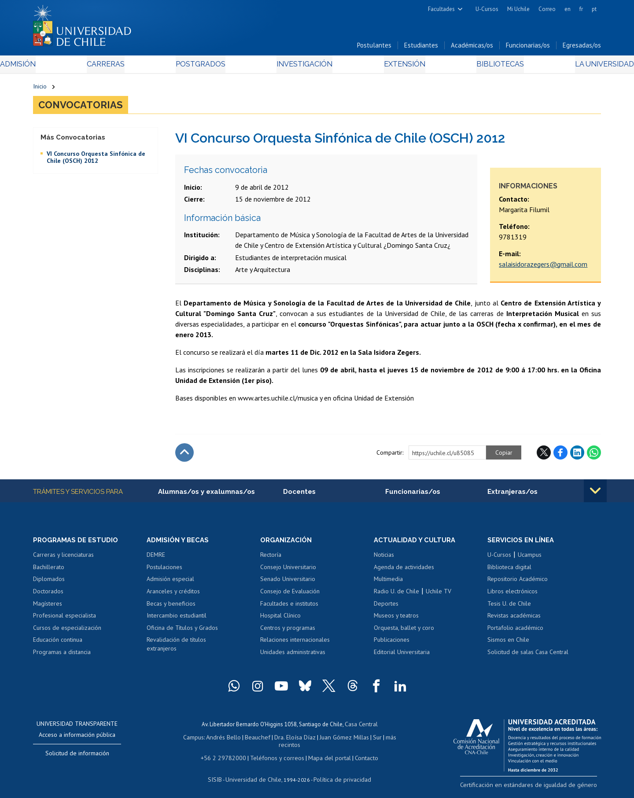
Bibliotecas (475, 66)
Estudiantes (421, 48)
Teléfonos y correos (276, 753)
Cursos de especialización (67, 632)
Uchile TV (438, 596)
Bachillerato (48, 572)
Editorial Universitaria (402, 657)
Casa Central (361, 728)
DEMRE (156, 560)
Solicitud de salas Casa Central (527, 657)
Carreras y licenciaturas (63, 560)
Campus (188, 741)
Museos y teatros (396, 621)
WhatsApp (594, 456)
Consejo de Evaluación (290, 596)
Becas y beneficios (171, 608)
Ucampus (530, 560)
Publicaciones (391, 645)
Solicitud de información (77, 758)
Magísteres (47, 608)
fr (581, 9)
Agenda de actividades (404, 572)
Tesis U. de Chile (509, 608)
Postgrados (211, 66)
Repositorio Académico (517, 584)
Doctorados (48, 596)
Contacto (359, 753)
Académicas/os (472, 48)
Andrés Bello (217, 741)
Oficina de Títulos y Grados (182, 632)
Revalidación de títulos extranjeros (176, 649)
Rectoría (270, 560)
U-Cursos (487, 9)
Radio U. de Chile (396, 596)
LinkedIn (577, 456)
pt (594, 9)
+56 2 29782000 (227, 753)
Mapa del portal (324, 753)
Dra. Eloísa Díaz (283, 741)
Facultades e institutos (289, 608)
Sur (361, 741)
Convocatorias (85, 108)
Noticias (384, 560)
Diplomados (49, 584)
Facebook (560, 456)
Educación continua (57, 645)
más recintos (385, 741)
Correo (547, 9)
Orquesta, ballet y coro (404, 632)
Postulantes (374, 48)
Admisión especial (170, 584)
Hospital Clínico (280, 621)
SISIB (220, 774)
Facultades (441, 9)
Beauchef (248, 741)
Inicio (40, 88)
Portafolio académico (515, 632)
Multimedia (388, 584)
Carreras (128, 66)
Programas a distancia (62, 657)
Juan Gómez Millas (330, 741)
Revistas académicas (514, 621)
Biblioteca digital (509, 572)
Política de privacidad (339, 774)
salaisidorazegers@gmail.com (543, 268)
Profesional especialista (64, 621)
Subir (184, 456)
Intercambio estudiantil (176, 621)
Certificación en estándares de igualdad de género (539, 788)
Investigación (303, 66)
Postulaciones (164, 572)
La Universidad (568, 66)
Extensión (391, 66)
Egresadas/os (582, 48)
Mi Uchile (518, 9)
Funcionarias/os (528, 48)
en (567, 9)
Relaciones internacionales (295, 645)
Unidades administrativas (292, 657)
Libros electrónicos (512, 596)
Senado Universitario (287, 584)
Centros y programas (287, 632)
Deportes (386, 608)
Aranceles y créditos (173, 596)
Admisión (53, 66)
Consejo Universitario (288, 572)
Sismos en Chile (508, 645)
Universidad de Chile (255, 774)
